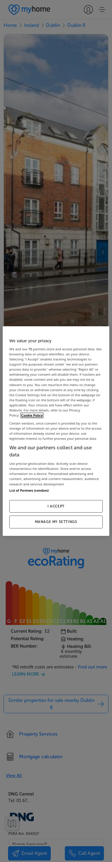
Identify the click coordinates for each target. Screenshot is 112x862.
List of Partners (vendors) (29, 490)
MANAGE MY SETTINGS (56, 522)
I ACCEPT (56, 506)
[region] (56, 431)
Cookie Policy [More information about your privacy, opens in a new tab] (32, 415)
